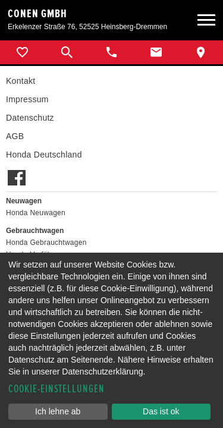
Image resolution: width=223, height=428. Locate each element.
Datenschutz (30, 117)
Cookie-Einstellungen (56, 389)
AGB (15, 136)
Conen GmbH (37, 14)
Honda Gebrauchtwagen (46, 242)
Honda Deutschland (44, 154)
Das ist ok (161, 411)
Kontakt (20, 81)
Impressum (27, 99)
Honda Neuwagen (35, 213)
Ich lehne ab (57, 411)
